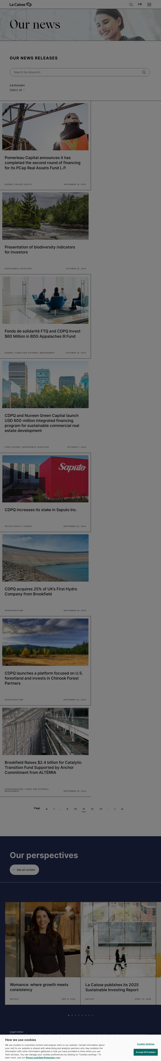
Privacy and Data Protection (40, 1057)
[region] (80, 1048)
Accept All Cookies (145, 1052)
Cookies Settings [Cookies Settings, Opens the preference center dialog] (146, 1044)
